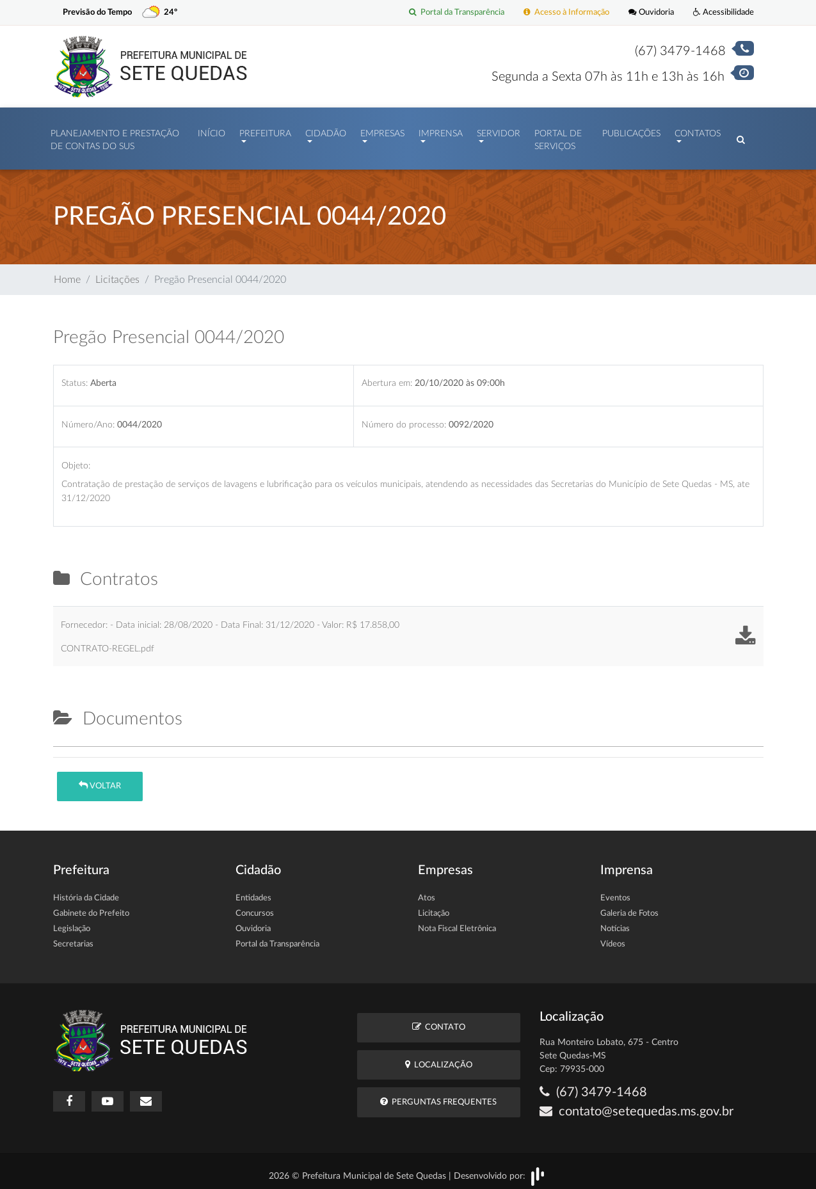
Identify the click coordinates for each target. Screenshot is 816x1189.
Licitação (433, 907)
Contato (438, 1020)
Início (211, 130)
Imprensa (441, 130)
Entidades (253, 892)
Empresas (382, 130)
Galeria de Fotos (629, 907)
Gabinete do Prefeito (91, 907)
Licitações (117, 273)
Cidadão (325, 130)
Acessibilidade (723, 12)
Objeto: (75, 459)
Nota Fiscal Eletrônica (457, 922)
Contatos (698, 130)
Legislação (71, 922)
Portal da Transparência (456, 12)
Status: (74, 376)
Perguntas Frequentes (438, 1095)
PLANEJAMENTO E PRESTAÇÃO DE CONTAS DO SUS (115, 137)
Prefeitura (265, 130)
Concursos (255, 907)
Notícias (615, 922)
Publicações (631, 130)
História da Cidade (86, 892)
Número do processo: (404, 418)
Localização (438, 1058)
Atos (426, 892)
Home (67, 273)
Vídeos (612, 938)
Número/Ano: (88, 418)
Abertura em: (387, 376)
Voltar (100, 779)
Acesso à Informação (566, 12)
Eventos (615, 892)
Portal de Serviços (558, 137)
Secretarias (73, 938)
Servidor (498, 130)
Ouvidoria (651, 12)
